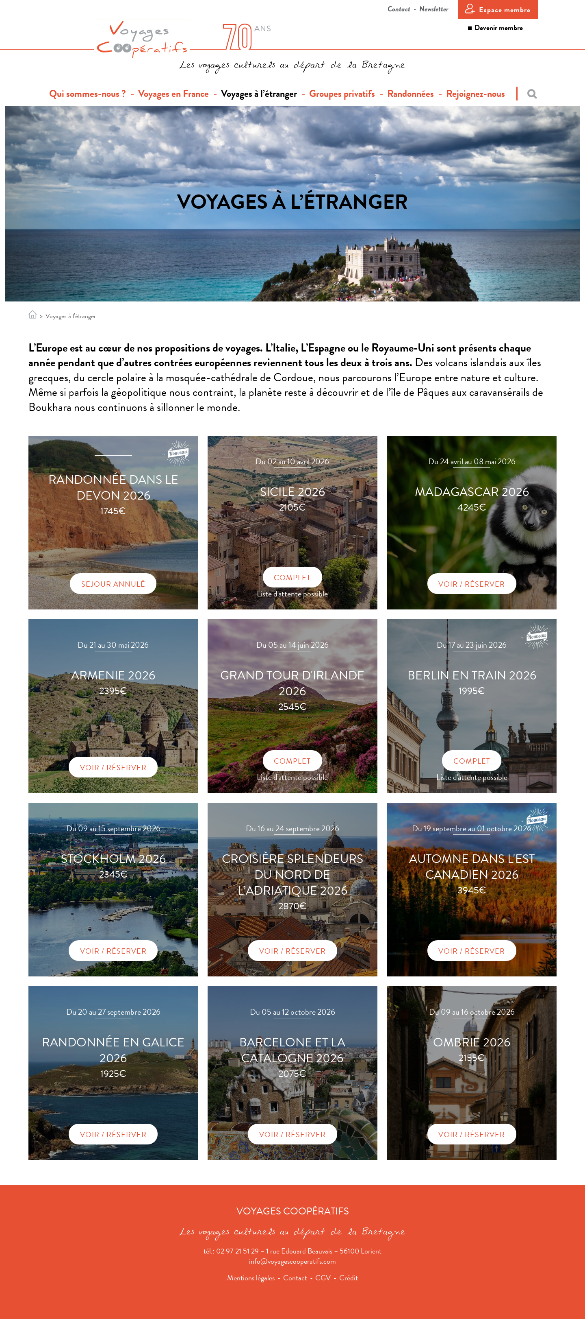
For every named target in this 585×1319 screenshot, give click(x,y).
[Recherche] (526, 93)
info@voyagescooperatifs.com (292, 1261)
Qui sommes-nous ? (90, 93)
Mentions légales (251, 1277)
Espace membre (505, 9)
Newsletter (433, 8)
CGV (323, 1277)
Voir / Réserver (471, 584)
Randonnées (410, 93)
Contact (399, 8)
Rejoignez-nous (475, 93)
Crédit (348, 1277)
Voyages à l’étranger (259, 93)
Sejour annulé (113, 584)
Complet (292, 577)
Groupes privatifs (342, 93)
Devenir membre (498, 27)
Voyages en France (173, 93)
